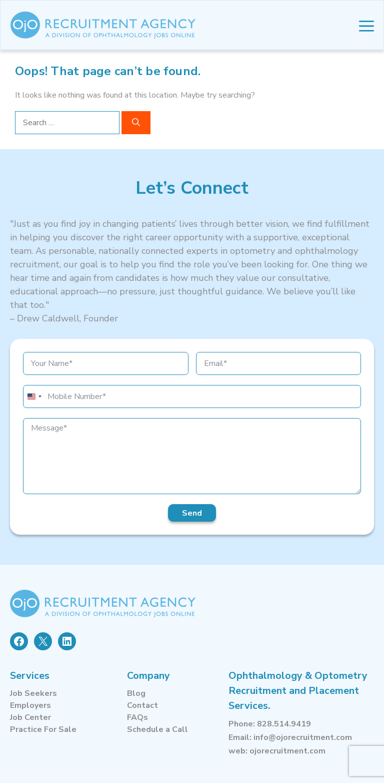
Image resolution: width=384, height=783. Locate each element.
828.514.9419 (284, 723)
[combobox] (34, 396)
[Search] (136, 122)
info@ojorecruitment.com (303, 737)
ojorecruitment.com (288, 750)
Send (192, 513)
